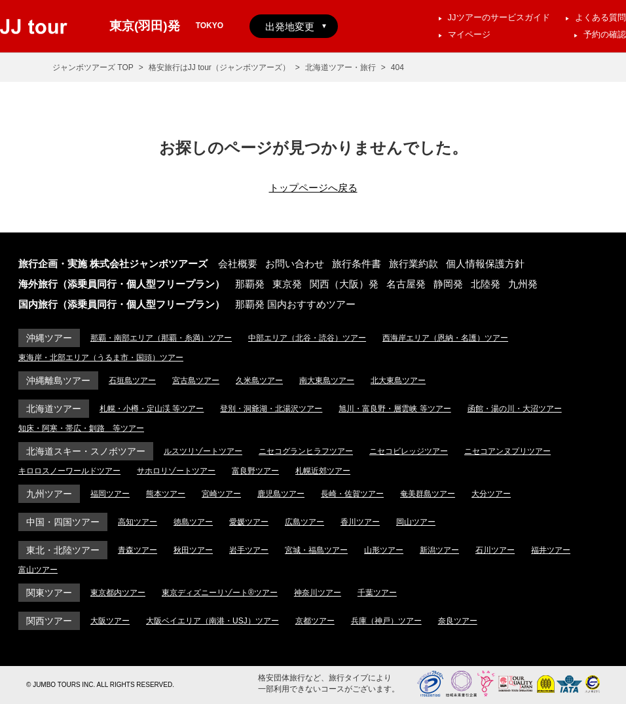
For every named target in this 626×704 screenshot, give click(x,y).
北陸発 (485, 283)
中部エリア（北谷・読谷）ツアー (307, 338)
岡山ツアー (415, 522)
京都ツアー (315, 620)
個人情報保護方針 (485, 263)
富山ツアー (38, 569)
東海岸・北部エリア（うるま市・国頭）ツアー (100, 357)
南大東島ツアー (326, 380)
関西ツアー (49, 621)
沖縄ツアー (49, 338)
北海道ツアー (53, 408)
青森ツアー (137, 550)
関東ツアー (49, 592)
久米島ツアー (259, 380)
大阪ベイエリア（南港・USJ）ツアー (212, 620)
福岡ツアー (110, 493)
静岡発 (448, 283)
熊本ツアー (165, 493)
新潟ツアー (439, 550)
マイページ (469, 34)
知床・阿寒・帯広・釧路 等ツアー (81, 428)
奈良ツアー (457, 620)
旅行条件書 (356, 263)
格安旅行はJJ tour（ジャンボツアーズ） (219, 67)
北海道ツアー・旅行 (340, 67)
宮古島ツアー (195, 380)
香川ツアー (360, 522)
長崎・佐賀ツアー (352, 493)
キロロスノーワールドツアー (69, 470)
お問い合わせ (294, 263)
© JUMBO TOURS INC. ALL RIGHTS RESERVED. (100, 684)
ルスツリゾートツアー (203, 451)
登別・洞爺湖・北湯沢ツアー (271, 408)
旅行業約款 (413, 263)
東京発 (287, 283)
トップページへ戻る (313, 187)
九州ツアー (49, 494)
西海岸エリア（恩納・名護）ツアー (445, 338)
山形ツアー (383, 550)
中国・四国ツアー (63, 522)
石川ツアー (495, 550)
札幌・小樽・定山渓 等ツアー (152, 408)
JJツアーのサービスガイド (499, 17)
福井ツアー (550, 550)
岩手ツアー (248, 550)
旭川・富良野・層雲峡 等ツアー (395, 408)
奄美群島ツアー (427, 493)
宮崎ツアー (221, 493)
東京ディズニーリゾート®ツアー (220, 592)
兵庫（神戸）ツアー (386, 620)
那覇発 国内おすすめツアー (295, 304)
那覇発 (250, 283)
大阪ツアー (110, 620)
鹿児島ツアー (280, 493)
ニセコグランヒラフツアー (306, 451)
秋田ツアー (193, 550)
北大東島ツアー (398, 380)
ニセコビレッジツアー (408, 451)
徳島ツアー (193, 522)
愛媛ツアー (248, 522)
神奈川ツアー (317, 592)
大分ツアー (491, 493)
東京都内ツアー (117, 592)
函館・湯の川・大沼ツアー (515, 408)
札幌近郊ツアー (322, 470)
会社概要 (237, 263)
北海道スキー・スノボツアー (85, 451)
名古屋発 (406, 283)
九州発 (523, 283)
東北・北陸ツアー (63, 550)
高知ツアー (137, 522)
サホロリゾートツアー (176, 470)
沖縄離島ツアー (58, 380)
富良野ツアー (255, 470)
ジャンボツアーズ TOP (93, 67)
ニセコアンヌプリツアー (507, 451)
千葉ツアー (377, 592)
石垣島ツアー (132, 380)
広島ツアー (304, 522)
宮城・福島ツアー (316, 550)
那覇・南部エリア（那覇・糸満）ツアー (161, 338)
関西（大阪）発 (344, 283)
